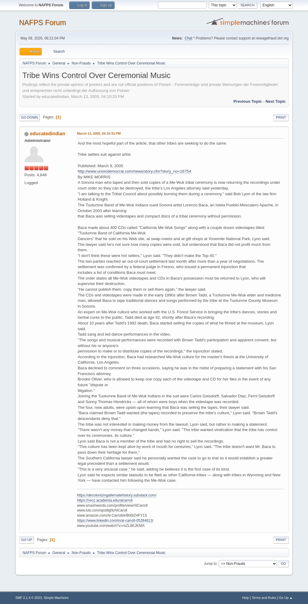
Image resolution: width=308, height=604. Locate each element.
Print (281, 117)
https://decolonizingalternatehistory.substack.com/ (116, 495)
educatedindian (47, 133)
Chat (188, 38)
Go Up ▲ (286, 597)
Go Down (29, 117)
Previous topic (247, 101)
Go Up (26, 540)
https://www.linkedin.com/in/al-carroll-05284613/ (115, 520)
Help (245, 597)
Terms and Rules (264, 597)
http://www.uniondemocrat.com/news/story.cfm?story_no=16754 (134, 171)
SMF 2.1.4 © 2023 (28, 597)
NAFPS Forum (42, 22)
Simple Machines (56, 597)
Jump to (210, 564)
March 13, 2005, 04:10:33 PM (99, 133)
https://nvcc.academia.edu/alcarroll (105, 500)
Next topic (276, 101)
